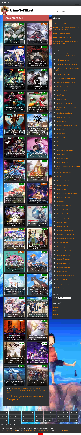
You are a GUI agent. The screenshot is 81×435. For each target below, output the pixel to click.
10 (41, 412)
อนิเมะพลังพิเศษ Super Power (65, 150)
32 (58, 416)
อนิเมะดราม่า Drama (62, 121)
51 (63, 420)
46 (41, 420)
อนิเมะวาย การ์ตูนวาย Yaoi (64, 172)
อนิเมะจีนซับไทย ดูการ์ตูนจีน (64, 103)
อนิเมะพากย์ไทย (61, 154)
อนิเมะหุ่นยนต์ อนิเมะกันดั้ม (64, 181)
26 (32, 416)
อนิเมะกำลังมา (60, 95)
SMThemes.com (12, 430)
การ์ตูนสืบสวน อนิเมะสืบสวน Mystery (67, 64)
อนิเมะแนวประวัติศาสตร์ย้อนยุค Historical (68, 251)
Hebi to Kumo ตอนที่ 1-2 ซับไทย (62, 37)
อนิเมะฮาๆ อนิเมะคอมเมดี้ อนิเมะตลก (67, 193)
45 (37, 420)
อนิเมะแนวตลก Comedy (63, 242)
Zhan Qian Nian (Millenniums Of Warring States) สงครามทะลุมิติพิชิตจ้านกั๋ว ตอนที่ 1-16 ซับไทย (15, 155)
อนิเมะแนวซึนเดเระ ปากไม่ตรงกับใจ (66, 238)
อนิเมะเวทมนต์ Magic (62, 210)
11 (45, 412)
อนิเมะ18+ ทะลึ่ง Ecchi (63, 91)
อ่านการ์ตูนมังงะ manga (63, 284)
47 (45, 420)
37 (2, 420)
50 (58, 420)
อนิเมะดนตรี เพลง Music (63, 117)
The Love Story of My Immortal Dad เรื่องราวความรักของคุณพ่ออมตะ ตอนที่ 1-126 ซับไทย (15, 63)
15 (63, 412)
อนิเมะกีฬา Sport (61, 99)
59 (19, 424)
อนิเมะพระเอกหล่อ (61, 142)
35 (71, 416)
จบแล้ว (9, 396)
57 (10, 424)
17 (71, 412)
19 (2, 416)
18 (76, 412)
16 (67, 412)
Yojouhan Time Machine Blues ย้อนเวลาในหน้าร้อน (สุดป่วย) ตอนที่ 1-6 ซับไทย (15, 269)
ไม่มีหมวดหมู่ (60, 288)
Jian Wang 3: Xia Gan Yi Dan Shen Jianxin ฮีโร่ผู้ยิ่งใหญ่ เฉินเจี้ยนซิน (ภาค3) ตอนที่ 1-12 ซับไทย (37, 63)
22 (15, 416)
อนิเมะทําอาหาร (61, 133)
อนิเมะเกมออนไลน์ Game (63, 197)
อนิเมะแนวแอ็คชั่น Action (63, 259)
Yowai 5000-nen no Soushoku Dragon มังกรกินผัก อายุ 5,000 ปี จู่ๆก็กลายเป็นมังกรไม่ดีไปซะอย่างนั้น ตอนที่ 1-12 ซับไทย (37, 290)
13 (54, 412)
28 (41, 416)
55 (2, 424)
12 (50, 412)
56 (6, 424)
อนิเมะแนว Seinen (62, 222)
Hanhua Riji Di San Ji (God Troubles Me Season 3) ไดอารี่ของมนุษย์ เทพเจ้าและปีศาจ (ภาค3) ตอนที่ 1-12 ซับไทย (15, 290)
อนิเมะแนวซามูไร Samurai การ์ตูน (66, 234)
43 (28, 420)
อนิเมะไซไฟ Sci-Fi (62, 280)
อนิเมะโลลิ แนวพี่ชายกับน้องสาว (65, 275)
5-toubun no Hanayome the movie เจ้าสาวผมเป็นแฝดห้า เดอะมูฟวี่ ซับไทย (15, 200)
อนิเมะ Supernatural (62, 87)
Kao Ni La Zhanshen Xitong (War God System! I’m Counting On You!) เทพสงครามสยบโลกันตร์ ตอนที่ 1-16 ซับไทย (37, 131)
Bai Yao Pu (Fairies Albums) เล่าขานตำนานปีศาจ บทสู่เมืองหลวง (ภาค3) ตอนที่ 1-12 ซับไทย (14, 360)
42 (23, 420)
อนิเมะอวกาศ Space (62, 185)
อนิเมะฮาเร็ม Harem (62, 189)
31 (54, 416)
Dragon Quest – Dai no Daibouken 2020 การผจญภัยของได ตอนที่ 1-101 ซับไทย (15, 177)
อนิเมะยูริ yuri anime (62, 162)
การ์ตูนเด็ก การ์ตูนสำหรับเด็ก (64, 74)
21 (10, 416)
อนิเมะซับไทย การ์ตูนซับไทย (64, 113)
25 (28, 416)
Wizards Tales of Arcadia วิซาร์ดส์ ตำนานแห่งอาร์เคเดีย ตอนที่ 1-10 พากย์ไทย (15, 86)
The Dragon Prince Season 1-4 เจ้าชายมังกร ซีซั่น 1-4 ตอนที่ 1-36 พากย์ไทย (15, 132)
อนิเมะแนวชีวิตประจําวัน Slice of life (66, 230)
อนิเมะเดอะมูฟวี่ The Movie (64, 205)
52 (67, 420)
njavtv (55, 310)
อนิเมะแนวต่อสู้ (61, 247)
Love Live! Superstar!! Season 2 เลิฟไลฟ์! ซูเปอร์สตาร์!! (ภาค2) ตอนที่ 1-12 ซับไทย (37, 269)
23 (19, 416)
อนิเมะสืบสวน (60, 177)
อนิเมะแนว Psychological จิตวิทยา (66, 218)
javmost (55, 314)
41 (19, 420)
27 (37, 416)
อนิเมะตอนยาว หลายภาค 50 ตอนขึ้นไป (67, 125)
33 (63, 416)
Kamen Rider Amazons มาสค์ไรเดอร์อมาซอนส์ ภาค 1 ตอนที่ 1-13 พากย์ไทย (38, 109)
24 (23, 416)
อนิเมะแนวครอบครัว (62, 226)
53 (71, 420)
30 (50, 416)
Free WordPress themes (30, 430)
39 (10, 420)
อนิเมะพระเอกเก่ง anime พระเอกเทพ (66, 146)
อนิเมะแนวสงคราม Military (64, 255)
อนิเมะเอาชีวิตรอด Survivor (64, 214)
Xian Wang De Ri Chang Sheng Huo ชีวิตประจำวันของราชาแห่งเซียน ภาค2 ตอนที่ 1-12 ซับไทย (15, 383)
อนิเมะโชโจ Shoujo (62, 271)
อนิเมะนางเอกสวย (61, 138)
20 (6, 416)
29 (45, 416)
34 (67, 416)
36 (76, 416)
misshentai (56, 307)
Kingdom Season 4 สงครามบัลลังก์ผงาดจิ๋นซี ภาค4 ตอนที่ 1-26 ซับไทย (37, 383)
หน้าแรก (5, 3)
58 (15, 424)
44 (32, 420)
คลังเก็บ (55, 298)
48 (50, 420)
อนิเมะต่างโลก (60, 129)
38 (6, 420)
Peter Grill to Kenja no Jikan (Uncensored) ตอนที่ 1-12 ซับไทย (15, 315)
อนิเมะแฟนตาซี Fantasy (63, 267)
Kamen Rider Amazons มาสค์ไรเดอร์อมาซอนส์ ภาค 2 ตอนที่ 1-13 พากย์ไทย (15, 109)
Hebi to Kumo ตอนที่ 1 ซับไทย (61, 33)
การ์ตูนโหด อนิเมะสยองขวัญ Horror (66, 78)
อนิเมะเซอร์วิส (60, 201)
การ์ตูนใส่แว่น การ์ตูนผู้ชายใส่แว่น (66, 83)
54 (76, 420)
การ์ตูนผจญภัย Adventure (64, 60)
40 (15, 420)
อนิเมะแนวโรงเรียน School (64, 263)
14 (58, 412)
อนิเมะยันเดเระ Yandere (63, 158)
